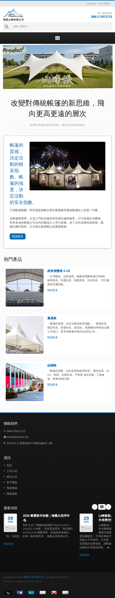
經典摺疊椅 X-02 (58, 271)
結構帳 (51, 365)
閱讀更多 (17, 236)
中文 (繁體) (104, 3)
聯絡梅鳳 (12, 493)
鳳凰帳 (51, 318)
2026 (10, 528)
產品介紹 (12, 476)
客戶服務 (12, 482)
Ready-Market (35, 581)
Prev (95, 507)
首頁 (9, 465)
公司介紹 (12, 471)
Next (108, 507)
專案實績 (12, 488)
